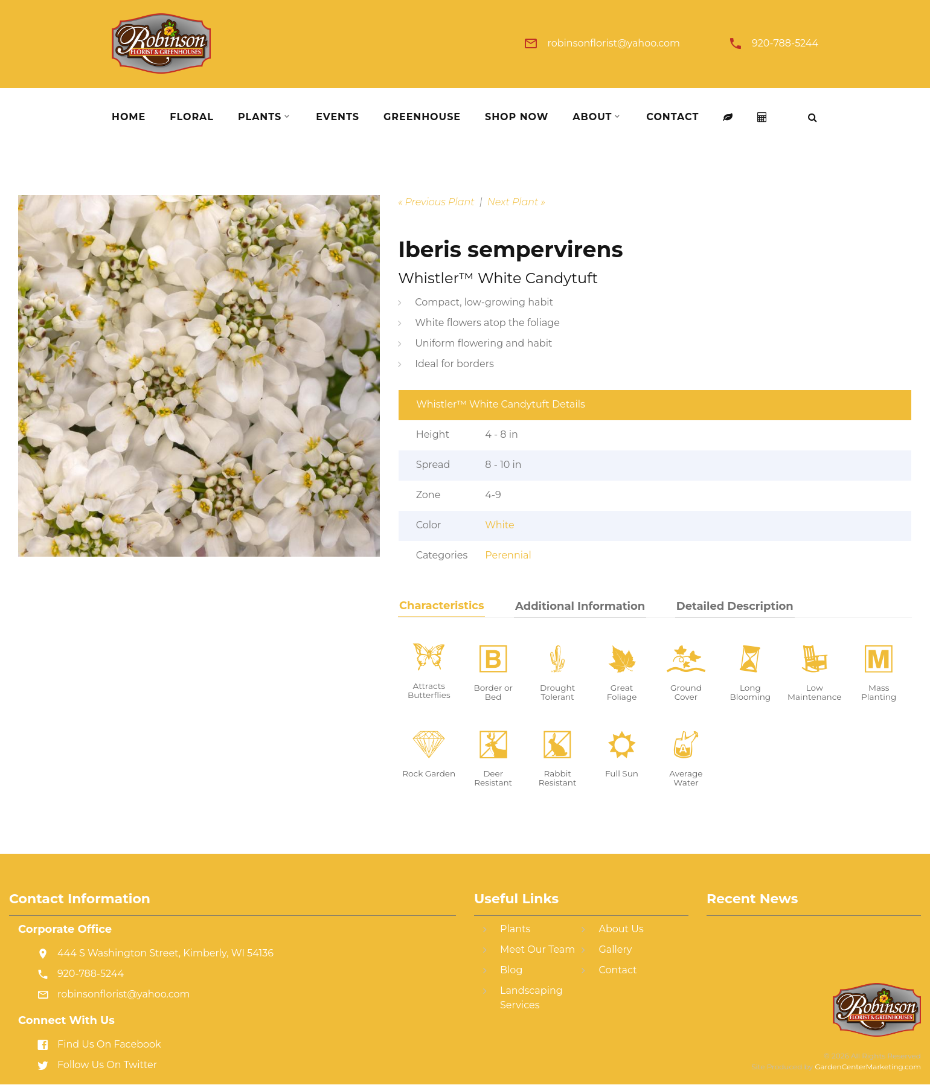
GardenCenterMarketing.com (868, 1067)
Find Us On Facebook (109, 1045)
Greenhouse (422, 117)
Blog (511, 970)
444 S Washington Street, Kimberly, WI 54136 (165, 953)
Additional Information (577, 606)
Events (337, 117)
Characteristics (440, 605)
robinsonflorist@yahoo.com (613, 43)
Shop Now (516, 117)
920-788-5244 (785, 43)
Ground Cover (686, 692)
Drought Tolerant (557, 692)
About (592, 117)
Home (129, 117)
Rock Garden (428, 773)
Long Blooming (750, 692)
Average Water (685, 778)
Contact (672, 117)
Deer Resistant (493, 778)
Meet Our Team (537, 950)
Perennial (508, 555)
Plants (259, 117)
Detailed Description (729, 606)
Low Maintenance (814, 692)
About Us (620, 929)
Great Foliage (622, 692)
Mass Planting (878, 692)
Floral (192, 117)
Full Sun (621, 773)
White (499, 525)
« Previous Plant (436, 202)
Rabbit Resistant (558, 778)
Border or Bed (492, 692)
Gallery (615, 950)
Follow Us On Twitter (107, 1065)
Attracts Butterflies (429, 690)
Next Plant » (516, 202)
